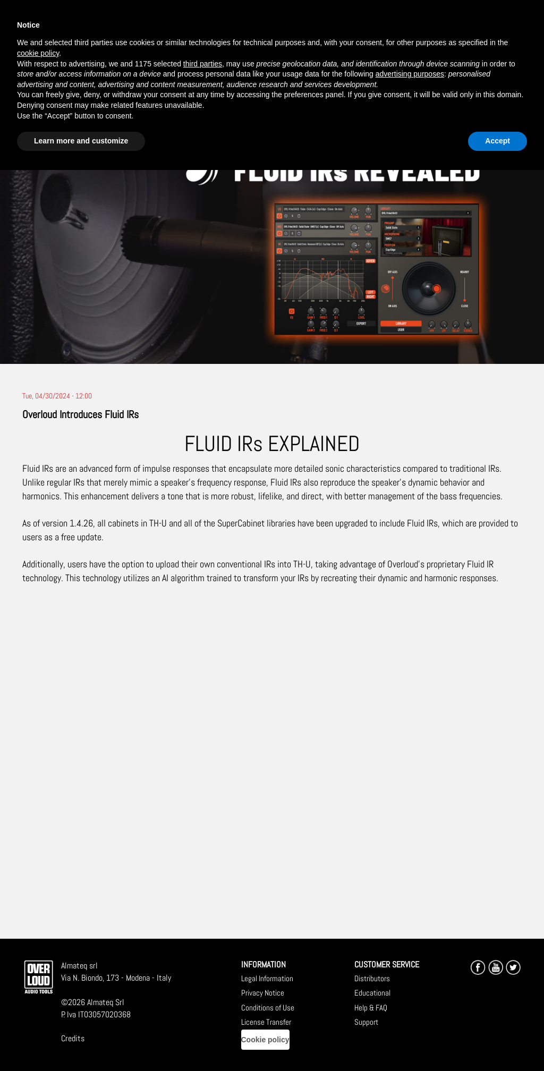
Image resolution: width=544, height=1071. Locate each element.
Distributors (372, 978)
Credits (72, 1038)
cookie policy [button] (38, 53)
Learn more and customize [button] (81, 141)
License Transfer (266, 1022)
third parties (202, 64)
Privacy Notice (262, 993)
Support (366, 1022)
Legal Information (267, 978)
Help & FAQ (370, 1007)
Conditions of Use (267, 1007)
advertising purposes (410, 74)
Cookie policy (265, 1039)
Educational (372, 993)
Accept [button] (497, 141)
